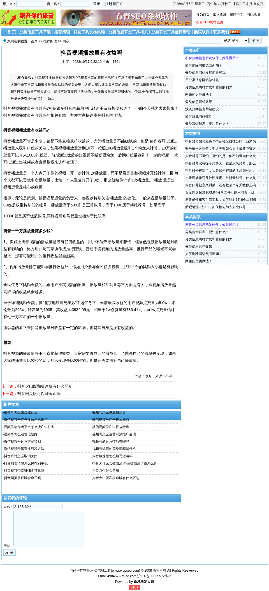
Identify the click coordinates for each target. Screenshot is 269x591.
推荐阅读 (62, 32)
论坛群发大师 (144, 582)
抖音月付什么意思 (105, 471)
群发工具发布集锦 (89, 32)
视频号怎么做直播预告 (109, 412)
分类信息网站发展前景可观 (205, 73)
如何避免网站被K (198, 116)
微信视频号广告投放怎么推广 (26, 420)
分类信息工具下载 (35, 32)
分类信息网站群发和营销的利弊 (208, 87)
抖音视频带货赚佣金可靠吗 (24, 471)
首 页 (11, 32)
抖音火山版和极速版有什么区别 (44, 386)
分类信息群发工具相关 (128, 32)
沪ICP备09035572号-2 (154, 576)
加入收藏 (219, 15)
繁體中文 (236, 15)
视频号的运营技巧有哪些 (110, 441)
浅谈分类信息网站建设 (202, 109)
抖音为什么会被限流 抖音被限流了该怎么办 (124, 463)
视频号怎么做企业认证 (21, 412)
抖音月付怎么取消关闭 (21, 456)
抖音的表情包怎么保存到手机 (26, 463)
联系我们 (221, 32)
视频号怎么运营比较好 (21, 434)
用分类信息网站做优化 (202, 80)
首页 (34, 41)
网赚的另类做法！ (198, 94)
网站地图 (253, 15)
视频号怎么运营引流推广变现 (114, 434)
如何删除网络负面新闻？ (203, 65)
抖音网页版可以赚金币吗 (39, 393)
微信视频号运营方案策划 (22, 441)
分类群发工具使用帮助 (171, 32)
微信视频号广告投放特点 (110, 427)
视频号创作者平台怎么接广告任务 (29, 427)
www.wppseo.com (125, 570)
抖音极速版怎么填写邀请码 (112, 456)
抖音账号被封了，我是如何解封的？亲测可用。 (220, 171)
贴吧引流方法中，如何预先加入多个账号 (215, 207)
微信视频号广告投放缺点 (110, 420)
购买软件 (202, 32)
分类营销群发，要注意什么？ (207, 124)
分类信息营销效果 (198, 102)
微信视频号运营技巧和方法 (24, 449)
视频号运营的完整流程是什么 (114, 449)
